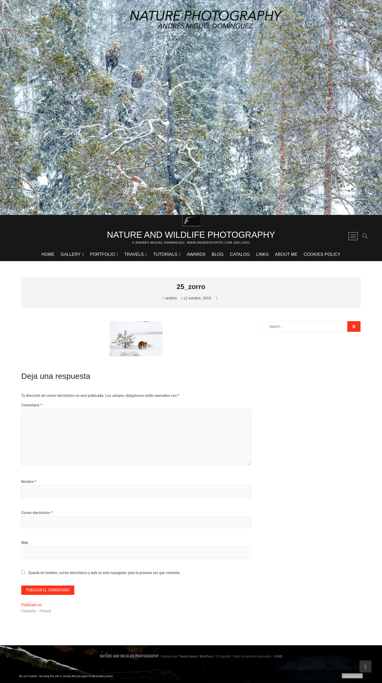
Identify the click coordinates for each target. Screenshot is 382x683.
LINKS (262, 255)
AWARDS (196, 255)
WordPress (206, 658)
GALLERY (71, 255)
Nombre (28, 482)
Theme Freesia (188, 658)
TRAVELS (134, 255)
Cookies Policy (322, 255)
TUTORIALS (165, 255)
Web (24, 543)
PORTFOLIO (102, 255)
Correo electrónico (37, 513)
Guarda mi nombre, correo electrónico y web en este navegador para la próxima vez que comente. (104, 573)
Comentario (31, 406)
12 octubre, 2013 (196, 299)
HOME (48, 255)
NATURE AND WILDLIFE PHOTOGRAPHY (191, 235)
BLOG (218, 255)
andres (170, 299)
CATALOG (240, 255)
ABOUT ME (286, 255)
